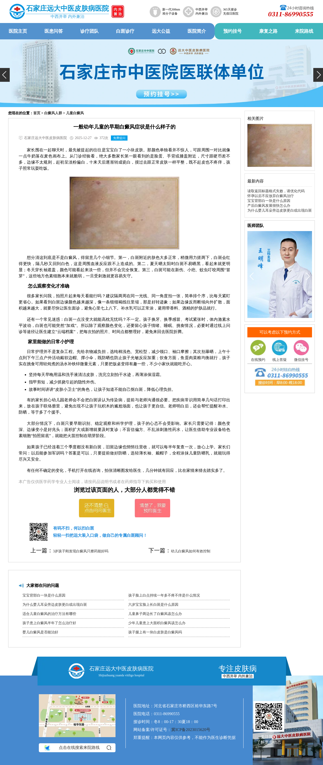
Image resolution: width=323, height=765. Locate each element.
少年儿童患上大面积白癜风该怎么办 (157, 623)
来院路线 (304, 31)
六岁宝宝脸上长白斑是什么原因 (153, 605)
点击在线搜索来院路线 (77, 747)
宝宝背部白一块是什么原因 (43, 595)
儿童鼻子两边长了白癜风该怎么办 (155, 614)
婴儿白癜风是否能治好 (40, 632)
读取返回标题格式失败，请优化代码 (276, 191)
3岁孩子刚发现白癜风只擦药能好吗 (80, 551)
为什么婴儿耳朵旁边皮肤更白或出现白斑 (54, 605)
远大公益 (161, 31)
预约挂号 (232, 31)
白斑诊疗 (125, 31)
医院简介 (197, 31)
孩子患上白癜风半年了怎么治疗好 (49, 623)
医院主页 (18, 31)
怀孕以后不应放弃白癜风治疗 (270, 196)
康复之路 (268, 31)
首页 (36, 113)
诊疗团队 (89, 31)
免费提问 (119, 138)
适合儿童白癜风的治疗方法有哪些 (49, 614)
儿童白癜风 (75, 113)
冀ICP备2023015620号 (190, 729)
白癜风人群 (53, 113)
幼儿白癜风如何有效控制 (190, 551)
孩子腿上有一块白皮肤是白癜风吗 (155, 632)
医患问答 (53, 31)
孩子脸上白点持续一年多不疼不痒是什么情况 (164, 595)
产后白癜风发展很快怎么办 (268, 206)
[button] (5, 75)
